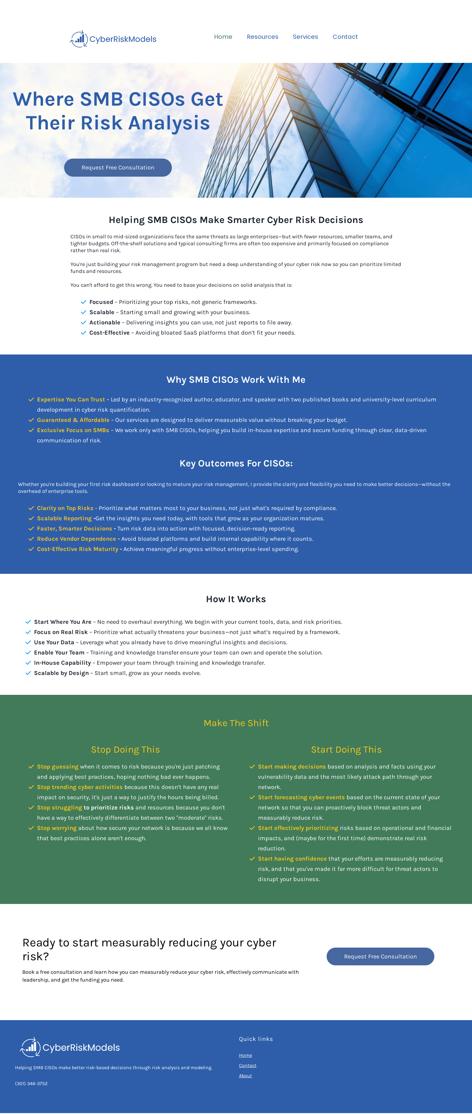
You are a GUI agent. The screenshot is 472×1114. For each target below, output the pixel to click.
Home (223, 37)
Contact (345, 37)
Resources (262, 37)
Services (305, 37)
